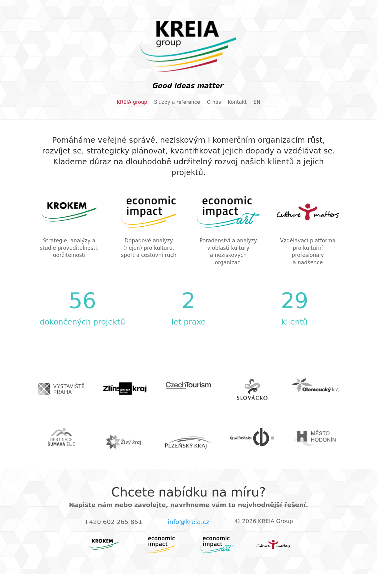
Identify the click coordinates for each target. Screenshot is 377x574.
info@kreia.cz (188, 522)
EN (257, 102)
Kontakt (237, 102)
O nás (214, 102)
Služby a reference (177, 102)
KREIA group (132, 102)
